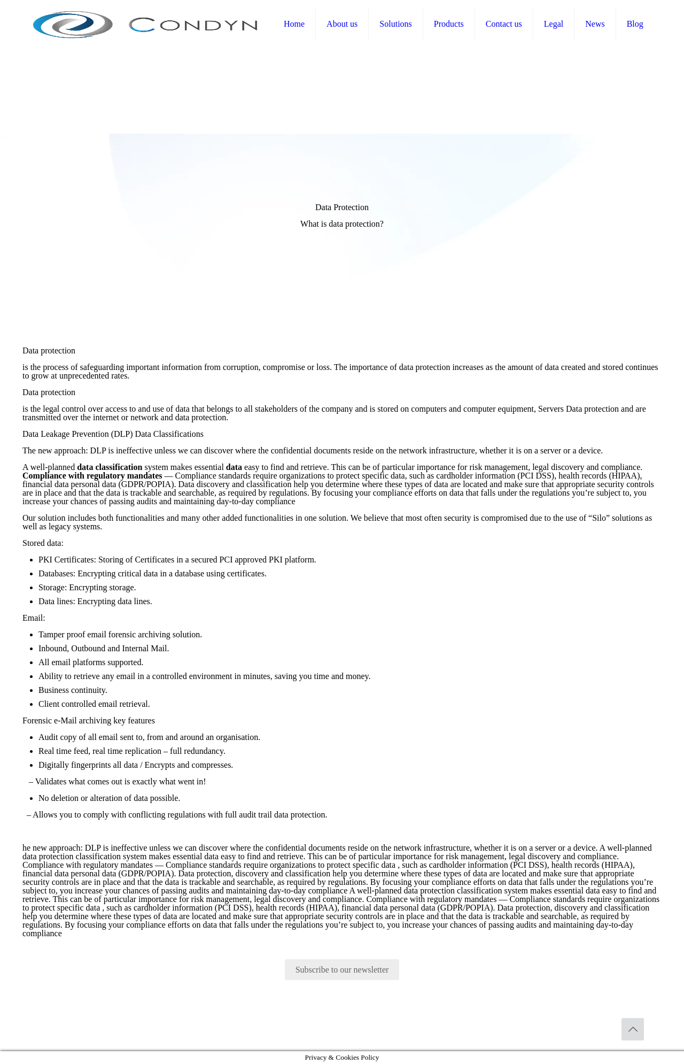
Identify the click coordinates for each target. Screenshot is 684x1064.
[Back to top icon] (632, 1029)
